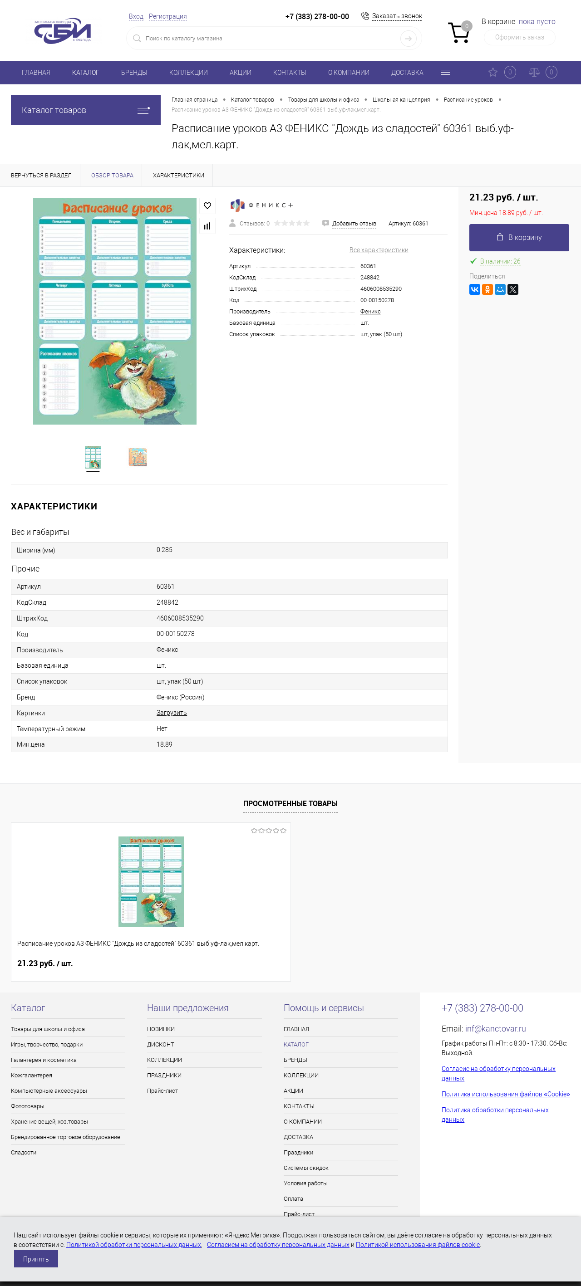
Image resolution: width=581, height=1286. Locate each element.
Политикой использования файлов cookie (418, 1244)
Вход (136, 16)
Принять (36, 1259)
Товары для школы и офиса (48, 1030)
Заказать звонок (397, 16)
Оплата (293, 1199)
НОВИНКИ (161, 1030)
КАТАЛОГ (85, 72)
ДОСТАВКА (407, 72)
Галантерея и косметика (44, 1060)
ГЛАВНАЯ (36, 72)
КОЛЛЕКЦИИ (188, 72)
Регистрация (168, 16)
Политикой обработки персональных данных (133, 1244)
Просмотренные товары (290, 804)
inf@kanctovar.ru (495, 1029)
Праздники (298, 1153)
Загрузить (172, 713)
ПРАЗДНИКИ (164, 1076)
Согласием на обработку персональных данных (278, 1244)
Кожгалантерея (31, 1076)
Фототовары (27, 1107)
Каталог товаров (86, 110)
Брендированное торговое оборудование (65, 1137)
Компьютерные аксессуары (49, 1091)
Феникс (370, 311)
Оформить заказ (519, 37)
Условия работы (306, 1184)
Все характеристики (379, 250)
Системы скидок (306, 1168)
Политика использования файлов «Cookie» (506, 1095)
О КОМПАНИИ (348, 72)
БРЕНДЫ (134, 72)
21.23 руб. (45, 964)
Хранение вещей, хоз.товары (49, 1122)
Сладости (23, 1153)
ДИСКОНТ (160, 1045)
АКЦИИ (240, 72)
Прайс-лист (162, 1091)
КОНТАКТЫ (289, 72)
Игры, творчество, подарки (47, 1045)
